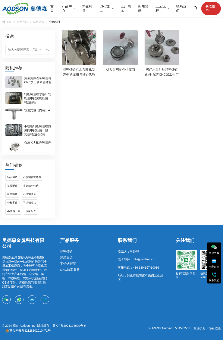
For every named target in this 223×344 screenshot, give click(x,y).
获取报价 (210, 8)
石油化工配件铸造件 (37, 142)
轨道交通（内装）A (37, 110)
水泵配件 (31, 211)
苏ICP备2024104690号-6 (69, 325)
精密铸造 (87, 8)
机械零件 (12, 194)
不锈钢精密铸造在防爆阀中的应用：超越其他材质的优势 (37, 130)
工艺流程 (161, 8)
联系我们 (181, 8)
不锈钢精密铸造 (32, 177)
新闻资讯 (143, 8)
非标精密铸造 (30, 185)
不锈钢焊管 (68, 263)
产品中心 (67, 8)
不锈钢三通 (13, 211)
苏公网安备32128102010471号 (30, 330)
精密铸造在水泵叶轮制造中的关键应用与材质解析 (37, 98)
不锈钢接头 (29, 202)
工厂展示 (126, 8)
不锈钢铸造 (29, 194)
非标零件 (12, 202)
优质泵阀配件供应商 (120, 69)
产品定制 (22, 21)
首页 (52, 8)
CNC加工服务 (70, 269)
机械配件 (12, 185)
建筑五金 (66, 257)
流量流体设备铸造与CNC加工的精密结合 (37, 80)
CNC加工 (105, 8)
